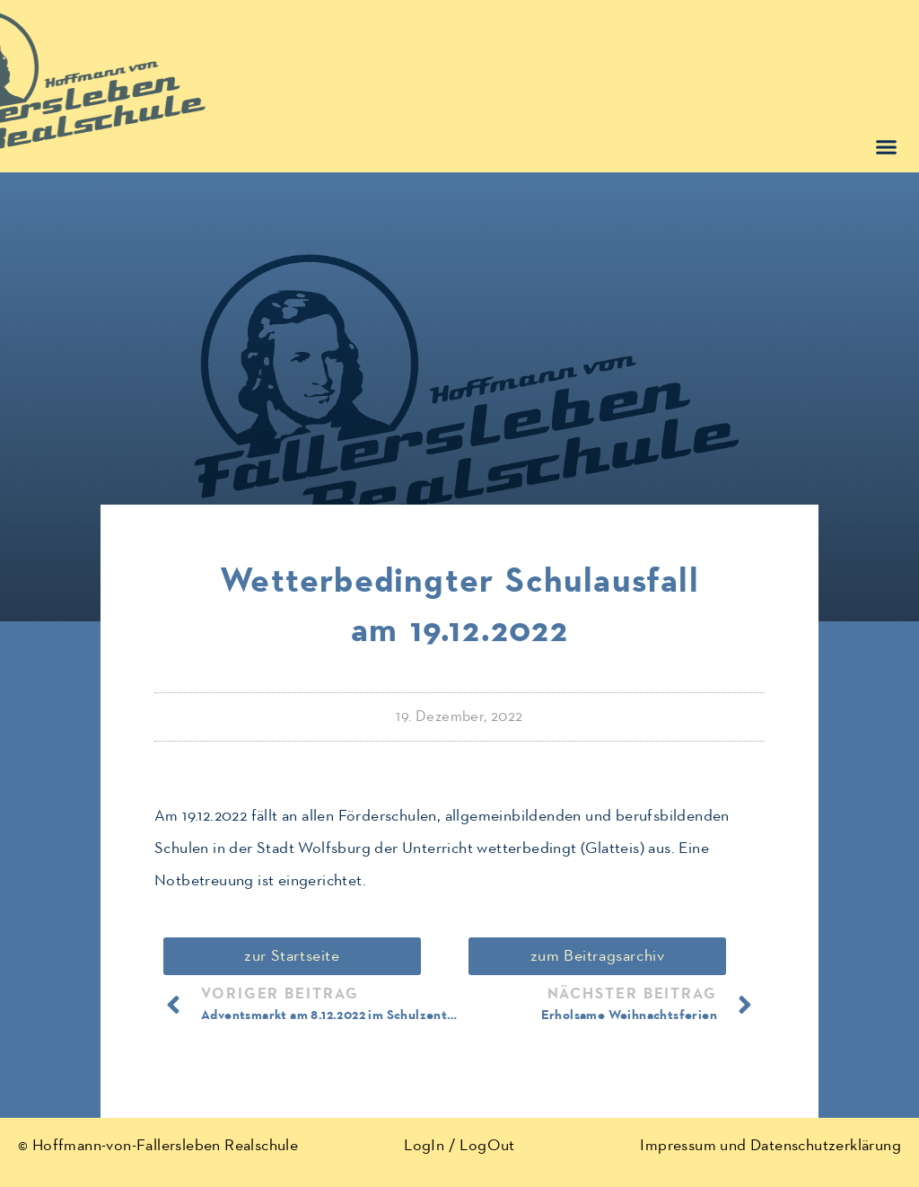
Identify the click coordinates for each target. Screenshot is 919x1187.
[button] (887, 147)
